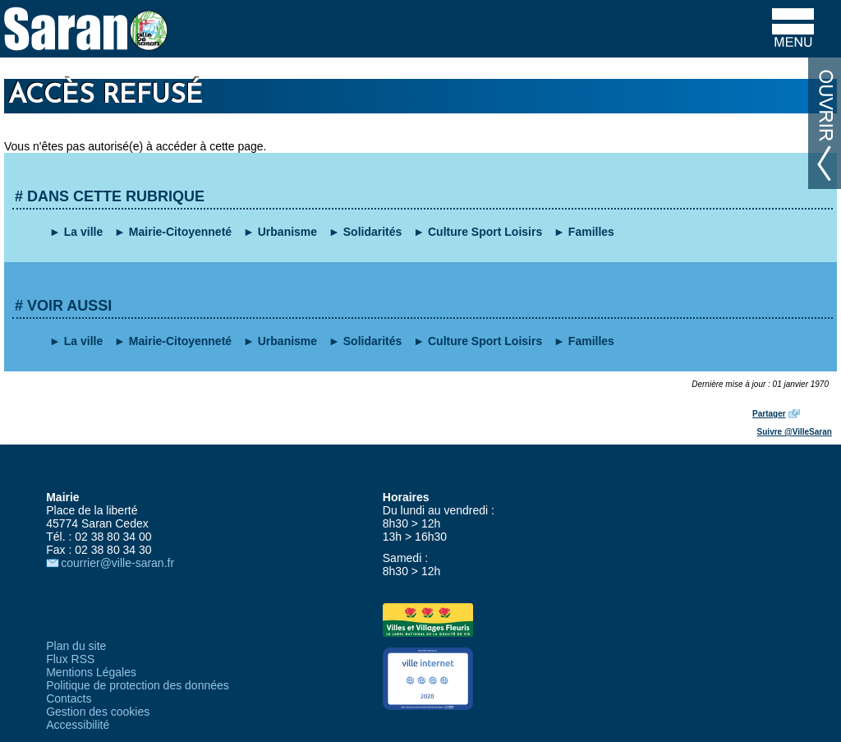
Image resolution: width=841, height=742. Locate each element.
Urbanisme (287, 231)
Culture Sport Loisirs (485, 231)
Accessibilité (77, 724)
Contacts (68, 698)
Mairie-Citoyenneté (180, 231)
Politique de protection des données (137, 685)
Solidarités (372, 231)
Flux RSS (70, 659)
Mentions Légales (91, 672)
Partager (769, 413)
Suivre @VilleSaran (794, 431)
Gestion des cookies (97, 711)
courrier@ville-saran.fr (117, 562)
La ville (83, 231)
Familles (591, 231)
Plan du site (76, 645)
